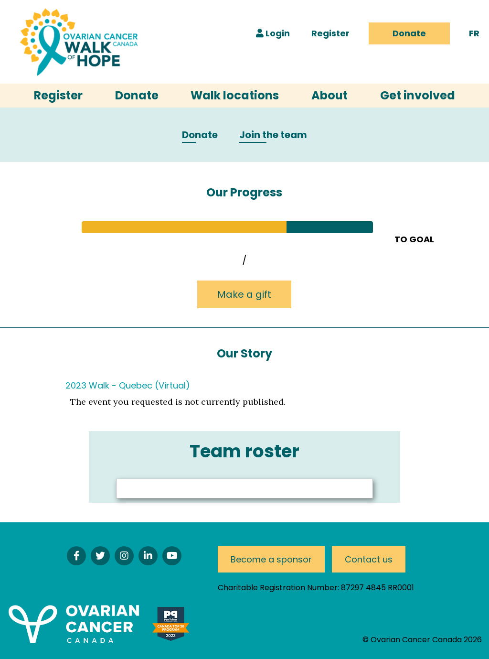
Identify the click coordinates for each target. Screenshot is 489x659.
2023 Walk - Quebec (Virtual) (127, 385)
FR (474, 33)
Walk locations (235, 95)
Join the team (273, 135)
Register (330, 33)
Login (273, 33)
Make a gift (244, 294)
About (329, 95)
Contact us (369, 559)
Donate (409, 33)
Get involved (417, 95)
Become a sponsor (271, 559)
